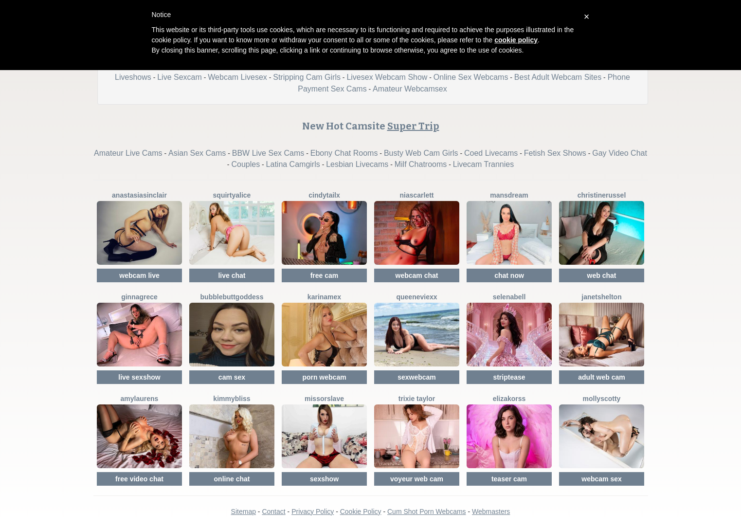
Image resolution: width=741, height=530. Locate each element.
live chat (231, 275)
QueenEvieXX (416, 297)
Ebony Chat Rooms (344, 153)
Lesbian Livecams (357, 164)
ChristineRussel (602, 195)
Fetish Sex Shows (555, 153)
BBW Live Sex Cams (268, 153)
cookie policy (516, 40)
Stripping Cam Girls (307, 77)
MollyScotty (602, 398)
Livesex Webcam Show (386, 77)
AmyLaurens (140, 398)
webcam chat (417, 275)
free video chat (139, 479)
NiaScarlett (416, 195)
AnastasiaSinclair (139, 195)
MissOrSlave (324, 398)
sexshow (324, 479)
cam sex (231, 377)
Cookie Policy (360, 511)
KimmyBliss (231, 398)
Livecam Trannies (483, 164)
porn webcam (324, 377)
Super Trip (413, 126)
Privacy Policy (312, 511)
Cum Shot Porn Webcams (426, 511)
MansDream (509, 195)
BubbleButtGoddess (232, 297)
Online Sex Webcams (471, 77)
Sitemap (243, 511)
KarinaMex (324, 297)
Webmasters (491, 511)
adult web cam (601, 377)
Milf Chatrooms (421, 164)
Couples (245, 164)
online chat (232, 479)
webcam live (139, 275)
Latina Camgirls (293, 164)
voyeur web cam (416, 479)
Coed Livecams (491, 153)
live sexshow (139, 377)
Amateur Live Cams (128, 153)
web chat (601, 275)
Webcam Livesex (237, 77)
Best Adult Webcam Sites (557, 77)
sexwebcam (417, 377)
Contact (273, 511)
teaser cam (509, 479)
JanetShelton (601, 297)
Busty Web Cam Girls (421, 153)
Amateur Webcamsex (410, 89)
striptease (509, 377)
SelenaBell (509, 297)
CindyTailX (324, 195)
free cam (324, 275)
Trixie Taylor (416, 398)
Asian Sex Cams (197, 153)
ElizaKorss (509, 398)
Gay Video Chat (619, 153)
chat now (509, 275)
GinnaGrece (139, 297)
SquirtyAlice (232, 195)
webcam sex (601, 479)
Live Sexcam (179, 77)
